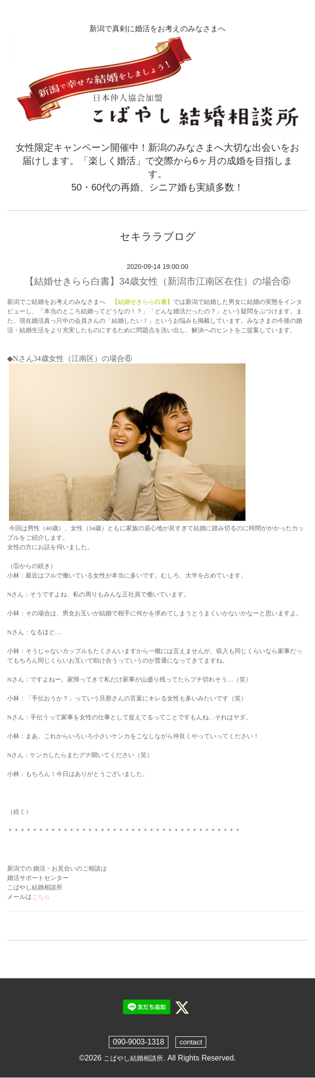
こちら (41, 896)
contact (191, 1042)
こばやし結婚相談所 (133, 1058)
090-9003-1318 (138, 1042)
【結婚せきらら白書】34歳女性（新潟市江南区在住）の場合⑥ (157, 281)
